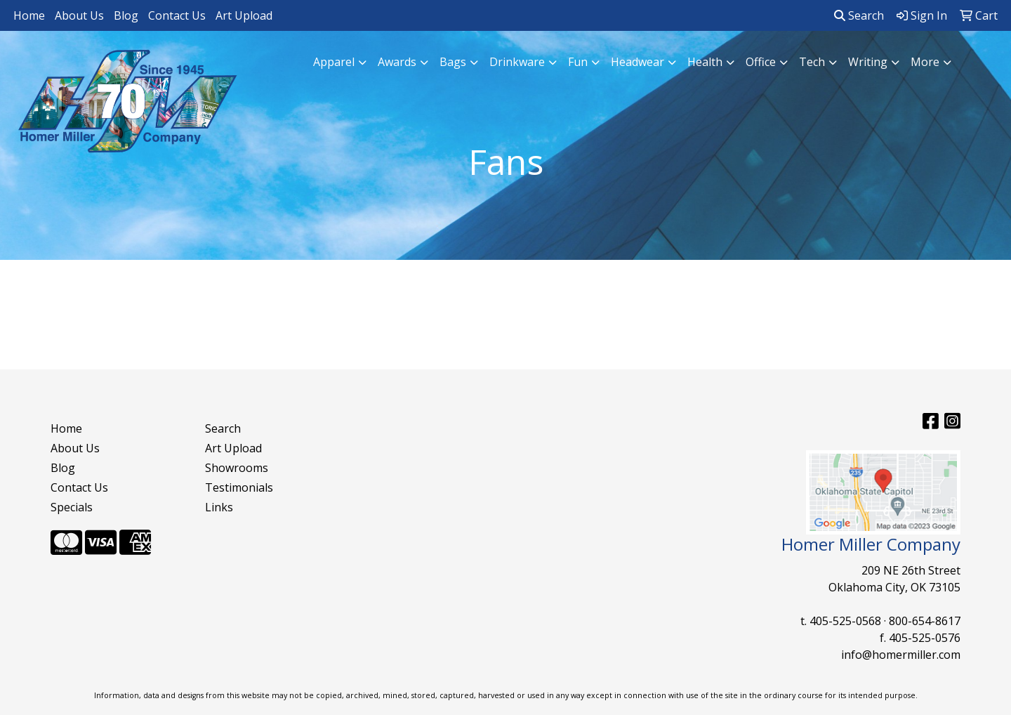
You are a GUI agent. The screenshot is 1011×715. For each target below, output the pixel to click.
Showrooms (236, 467)
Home (29, 15)
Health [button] (704, 62)
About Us (79, 15)
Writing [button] (867, 62)
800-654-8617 (924, 621)
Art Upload (244, 15)
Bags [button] (453, 62)
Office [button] (761, 62)
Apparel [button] (334, 62)
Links (219, 507)
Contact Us (177, 15)
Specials (72, 507)
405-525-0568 (845, 621)
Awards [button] (397, 62)
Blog (126, 15)
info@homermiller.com (900, 654)
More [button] (925, 62)
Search (859, 15)
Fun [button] (578, 62)
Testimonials (239, 487)
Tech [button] (812, 62)
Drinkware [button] (517, 62)
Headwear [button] (637, 62)
